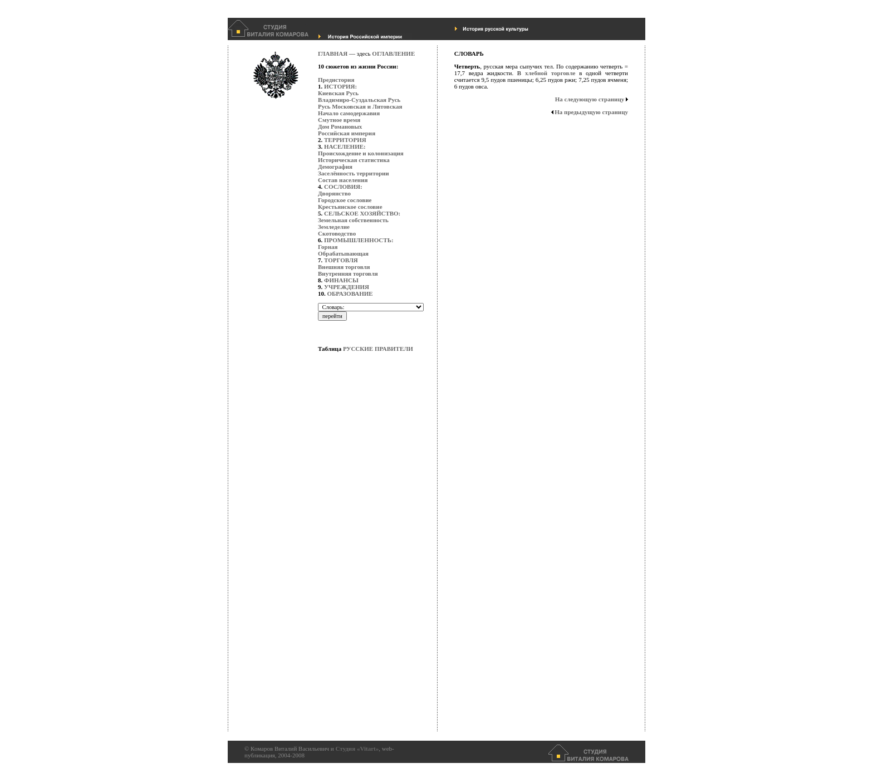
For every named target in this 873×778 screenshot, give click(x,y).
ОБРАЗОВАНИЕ (350, 293)
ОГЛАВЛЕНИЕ (393, 53)
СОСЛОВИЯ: (343, 186)
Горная (327, 246)
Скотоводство (337, 233)
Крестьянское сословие (350, 206)
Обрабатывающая (343, 253)
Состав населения (342, 180)
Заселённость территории (353, 173)
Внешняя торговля (344, 266)
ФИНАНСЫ (341, 280)
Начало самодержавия (349, 113)
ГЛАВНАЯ (332, 53)
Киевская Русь (338, 93)
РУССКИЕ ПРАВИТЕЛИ (378, 348)
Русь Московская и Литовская (360, 106)
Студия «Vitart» (357, 748)
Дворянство (334, 193)
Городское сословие (344, 200)
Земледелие (334, 226)
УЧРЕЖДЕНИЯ (346, 286)
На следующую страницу (590, 99)
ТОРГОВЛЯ (341, 260)
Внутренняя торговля (348, 273)
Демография (335, 166)
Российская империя (346, 133)
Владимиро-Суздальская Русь (359, 99)
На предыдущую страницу (591, 112)
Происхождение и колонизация (361, 153)
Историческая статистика (354, 159)
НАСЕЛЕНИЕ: (345, 146)
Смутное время (339, 119)
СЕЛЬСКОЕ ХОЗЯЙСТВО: (362, 213)
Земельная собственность (353, 220)
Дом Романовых (340, 126)
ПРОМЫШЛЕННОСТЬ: (359, 240)
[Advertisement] (362, 565)
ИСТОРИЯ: (340, 86)
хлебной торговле (550, 73)
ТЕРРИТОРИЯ (345, 139)
